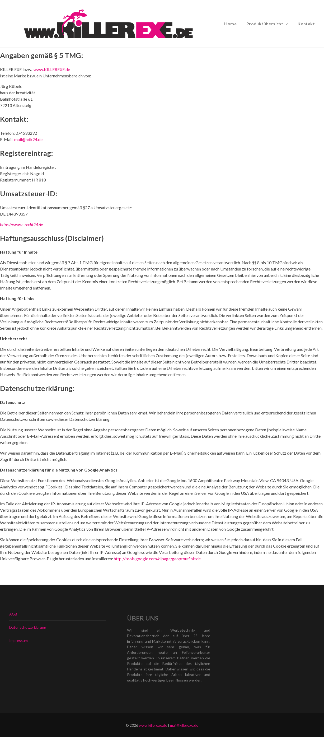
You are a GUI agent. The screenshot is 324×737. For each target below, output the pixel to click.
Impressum (18, 640)
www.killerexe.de (153, 725)
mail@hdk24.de (28, 139)
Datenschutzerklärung (27, 627)
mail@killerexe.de (184, 725)
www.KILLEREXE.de (52, 69)
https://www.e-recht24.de (21, 224)
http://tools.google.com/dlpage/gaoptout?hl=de (157, 558)
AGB (13, 614)
